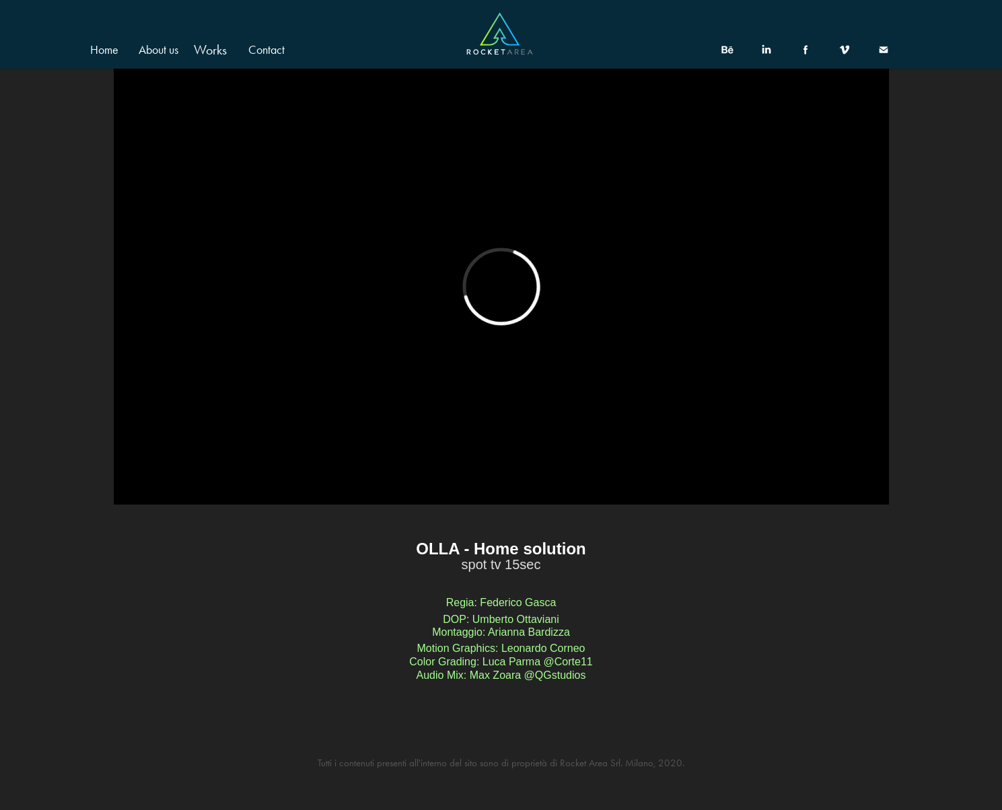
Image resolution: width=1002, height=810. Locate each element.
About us (158, 49)
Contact (266, 49)
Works (210, 50)
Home (104, 49)
